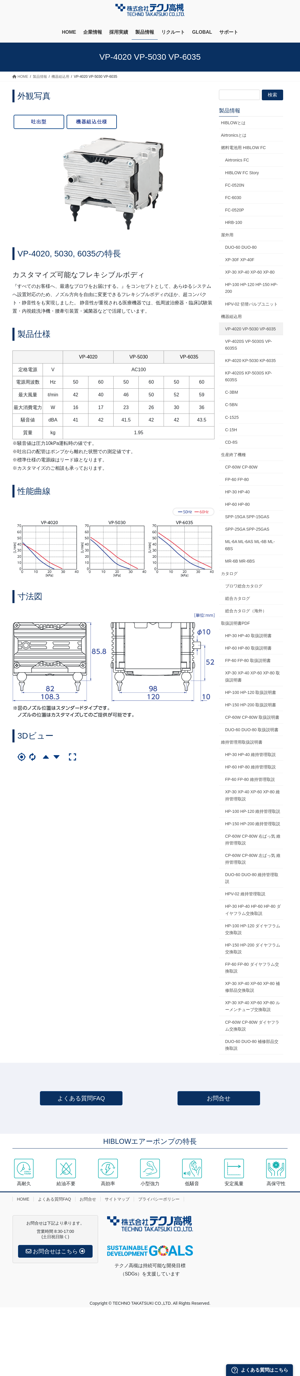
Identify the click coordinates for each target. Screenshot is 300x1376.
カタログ (229, 573)
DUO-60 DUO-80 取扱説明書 (251, 729)
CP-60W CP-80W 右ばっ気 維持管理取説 (252, 839)
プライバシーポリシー (159, 1199)
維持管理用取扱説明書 (241, 742)
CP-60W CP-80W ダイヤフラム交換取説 (252, 1025)
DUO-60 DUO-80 (241, 247)
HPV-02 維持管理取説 (245, 894)
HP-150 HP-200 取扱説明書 (250, 704)
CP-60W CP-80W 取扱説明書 (252, 717)
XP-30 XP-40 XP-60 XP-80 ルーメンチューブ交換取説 (252, 1006)
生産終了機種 (233, 454)
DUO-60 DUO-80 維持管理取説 (251, 878)
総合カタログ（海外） (246, 610)
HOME (23, 1199)
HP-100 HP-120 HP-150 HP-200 (251, 288)
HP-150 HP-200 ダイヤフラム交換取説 (252, 948)
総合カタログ (237, 598)
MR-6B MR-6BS (240, 561)
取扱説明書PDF (235, 623)
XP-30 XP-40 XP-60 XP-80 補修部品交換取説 (252, 987)
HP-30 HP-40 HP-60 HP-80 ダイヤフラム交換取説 (253, 909)
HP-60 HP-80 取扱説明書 (248, 648)
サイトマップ (117, 1199)
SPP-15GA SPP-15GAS (247, 516)
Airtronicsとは (233, 135)
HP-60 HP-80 (237, 504)
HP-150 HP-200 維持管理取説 (252, 823)
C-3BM (231, 392)
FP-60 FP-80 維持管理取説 (250, 779)
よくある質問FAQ (81, 1098)
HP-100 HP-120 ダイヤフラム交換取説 (252, 929)
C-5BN (231, 404)
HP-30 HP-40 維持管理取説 (250, 754)
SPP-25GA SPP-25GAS (247, 529)
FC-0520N (234, 185)
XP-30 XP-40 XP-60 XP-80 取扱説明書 (252, 676)
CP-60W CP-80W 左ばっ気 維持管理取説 (252, 859)
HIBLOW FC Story (242, 172)
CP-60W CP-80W (241, 467)
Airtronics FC (237, 160)
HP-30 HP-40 (237, 492)
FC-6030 (233, 197)
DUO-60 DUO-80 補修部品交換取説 (251, 1045)
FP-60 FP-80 (237, 479)
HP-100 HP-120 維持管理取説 (252, 811)
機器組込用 (231, 316)
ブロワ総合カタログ (243, 586)
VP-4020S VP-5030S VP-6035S (248, 345)
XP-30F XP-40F (239, 259)
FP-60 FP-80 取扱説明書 (248, 660)
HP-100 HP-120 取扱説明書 (250, 692)
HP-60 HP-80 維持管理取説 (250, 767)
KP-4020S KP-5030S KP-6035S (248, 376)
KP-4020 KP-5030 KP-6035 (250, 360)
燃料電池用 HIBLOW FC (243, 147)
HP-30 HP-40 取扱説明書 (248, 635)
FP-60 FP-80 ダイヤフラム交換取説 (252, 967)
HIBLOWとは (233, 122)
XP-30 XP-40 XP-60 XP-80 (250, 272)
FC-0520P (234, 210)
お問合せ (218, 1098)
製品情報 (229, 111)
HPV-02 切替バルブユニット (251, 304)
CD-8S (231, 442)
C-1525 (232, 417)
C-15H (231, 429)
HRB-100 (233, 222)
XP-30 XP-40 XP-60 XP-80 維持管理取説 (252, 795)
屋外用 (227, 234)
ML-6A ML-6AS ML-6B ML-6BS (250, 545)
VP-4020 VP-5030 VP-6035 (250, 329)
